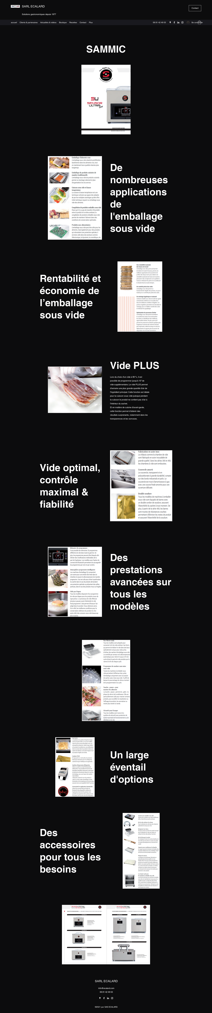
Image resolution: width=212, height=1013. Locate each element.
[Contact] (195, 8)
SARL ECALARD (33, 6)
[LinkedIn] (178, 22)
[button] (199, 22)
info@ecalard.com (106, 988)
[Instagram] (182, 22)
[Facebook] (174, 22)
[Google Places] (170, 22)
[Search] (169, 13)
